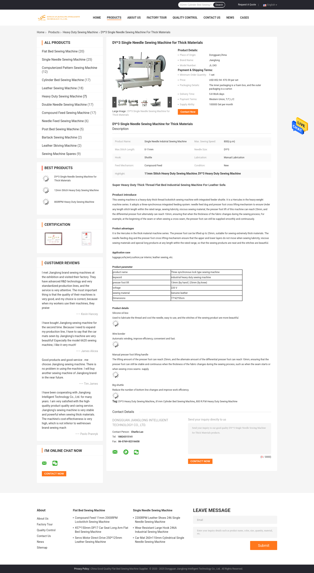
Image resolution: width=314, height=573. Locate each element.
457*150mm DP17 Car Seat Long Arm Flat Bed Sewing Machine (101, 529)
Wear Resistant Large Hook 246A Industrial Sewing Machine (156, 529)
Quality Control (185, 17)
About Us (134, 17)
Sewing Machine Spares (59, 154)
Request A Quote (247, 4)
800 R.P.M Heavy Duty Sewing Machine (217, 401)
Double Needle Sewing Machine (64, 104)
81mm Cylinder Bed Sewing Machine (175, 401)
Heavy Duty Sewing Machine (80, 32)
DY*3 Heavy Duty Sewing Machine (136, 401)
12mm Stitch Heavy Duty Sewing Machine (76, 190)
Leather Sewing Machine (59, 88)
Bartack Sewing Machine (59, 137)
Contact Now (187, 111)
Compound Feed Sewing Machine (66, 113)
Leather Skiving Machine (59, 146)
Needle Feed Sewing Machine (63, 121)
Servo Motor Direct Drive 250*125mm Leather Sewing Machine (98, 539)
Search (219, 4)
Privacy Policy (81, 568)
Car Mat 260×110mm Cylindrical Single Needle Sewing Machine (159, 539)
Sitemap (42, 547)
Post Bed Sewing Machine (60, 129)
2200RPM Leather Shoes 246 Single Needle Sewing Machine (157, 519)
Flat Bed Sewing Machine (60, 51)
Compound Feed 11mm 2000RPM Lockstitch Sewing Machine (96, 519)
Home (97, 17)
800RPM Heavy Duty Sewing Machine (74, 202)
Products (114, 17)
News (230, 17)
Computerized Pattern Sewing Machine (69, 68)
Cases (244, 17)
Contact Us (211, 17)
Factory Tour (157, 17)
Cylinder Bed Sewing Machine (63, 80)
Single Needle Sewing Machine (64, 59)
